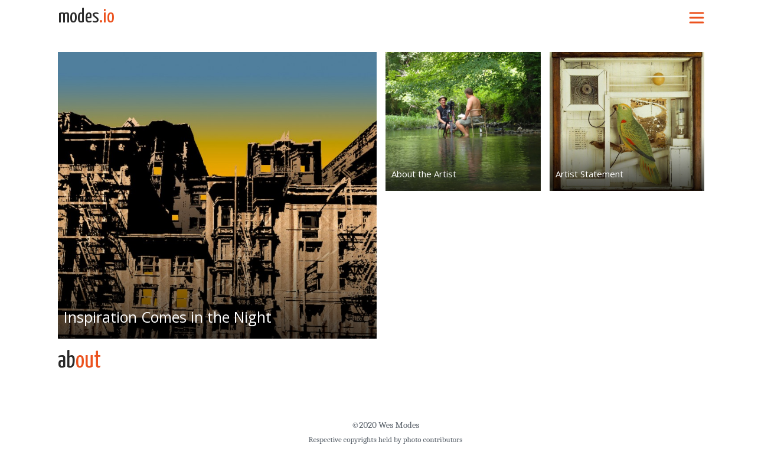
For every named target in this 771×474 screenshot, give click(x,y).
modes (86, 17)
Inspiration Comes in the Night (168, 317)
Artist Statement (589, 174)
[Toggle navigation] (696, 17)
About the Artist (423, 174)
